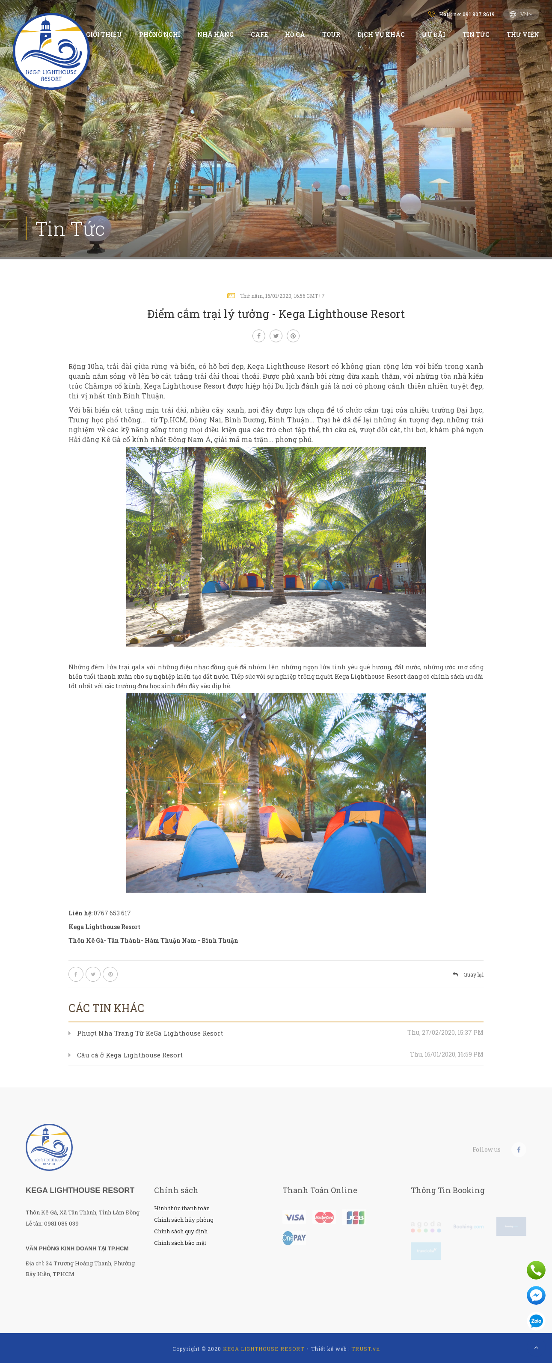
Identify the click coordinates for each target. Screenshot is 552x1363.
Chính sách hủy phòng (184, 1219)
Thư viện (523, 34)
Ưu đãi (433, 34)
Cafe (259, 34)
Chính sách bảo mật (180, 1243)
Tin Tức (476, 34)
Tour (331, 34)
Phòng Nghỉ (159, 34)
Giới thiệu (104, 34)
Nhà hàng (215, 34)
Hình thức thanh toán (182, 1208)
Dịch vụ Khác (381, 34)
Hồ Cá (295, 34)
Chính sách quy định (181, 1231)
